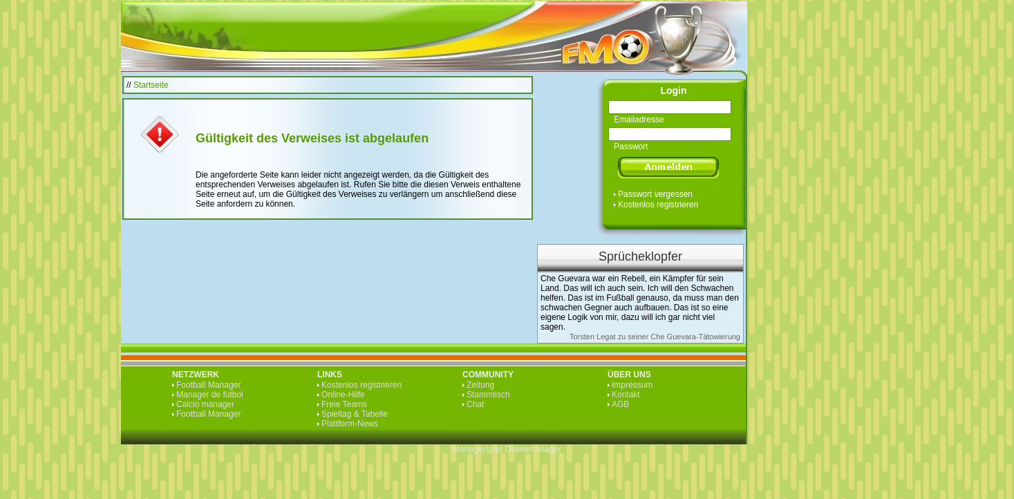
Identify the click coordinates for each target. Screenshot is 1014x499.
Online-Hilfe (343, 394)
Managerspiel (478, 449)
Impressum (632, 385)
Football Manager (208, 385)
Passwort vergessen (655, 194)
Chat (475, 404)
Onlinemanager (533, 449)
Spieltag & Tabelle (354, 414)
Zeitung (480, 385)
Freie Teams (344, 404)
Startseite (151, 85)
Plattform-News (349, 424)
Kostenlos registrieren (658, 204)
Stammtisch (488, 394)
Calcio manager (205, 404)
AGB (620, 404)
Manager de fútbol (209, 394)
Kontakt (626, 394)
